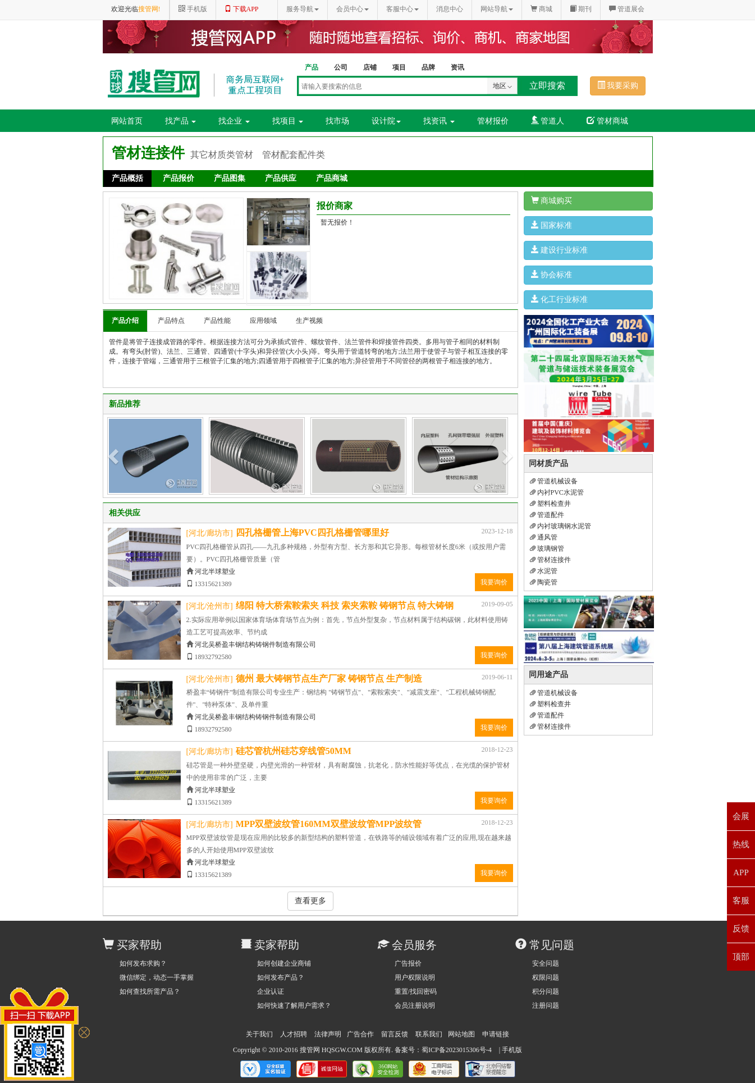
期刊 (581, 9)
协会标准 (552, 274)
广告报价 (408, 963)
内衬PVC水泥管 (557, 492)
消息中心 (449, 9)
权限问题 (545, 977)
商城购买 (552, 200)
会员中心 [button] (352, 9)
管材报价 (493, 121)
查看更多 (310, 901)
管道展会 (626, 9)
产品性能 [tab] (217, 321)
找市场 (337, 121)
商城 (541, 9)
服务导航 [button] (302, 9)
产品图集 (229, 178)
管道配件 (547, 515)
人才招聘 (293, 1034)
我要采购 (618, 85)
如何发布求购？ (143, 963)
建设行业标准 (559, 249)
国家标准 (552, 225)
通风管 (543, 537)
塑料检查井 (550, 504)
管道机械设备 (554, 481)
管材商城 (607, 120)
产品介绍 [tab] (125, 321)
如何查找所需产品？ (150, 991)
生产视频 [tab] (309, 321)
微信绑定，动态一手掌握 (157, 977)
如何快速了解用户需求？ (294, 1005)
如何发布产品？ (280, 977)
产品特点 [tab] (171, 321)
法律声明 (327, 1034)
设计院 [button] (386, 121)
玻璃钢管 (547, 548)
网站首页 (127, 121)
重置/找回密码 (416, 991)
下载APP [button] (242, 9)
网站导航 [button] (497, 9)
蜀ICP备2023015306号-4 (457, 1050)
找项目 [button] (288, 121)
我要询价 (494, 582)
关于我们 (259, 1034)
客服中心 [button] (402, 9)
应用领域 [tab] (263, 321)
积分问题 (545, 991)
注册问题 (545, 1005)
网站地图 (461, 1034)
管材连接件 (550, 560)
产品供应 (280, 178)
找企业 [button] (234, 121)
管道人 (548, 120)
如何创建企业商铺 (284, 963)
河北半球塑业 (215, 571)
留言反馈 (394, 1034)
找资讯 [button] (439, 121)
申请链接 (495, 1034)
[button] (114, 456)
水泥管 (543, 571)
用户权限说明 (415, 977)
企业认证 (270, 991)
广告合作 (360, 1034)
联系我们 (428, 1034)
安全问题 (545, 963)
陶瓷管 (543, 582)
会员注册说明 (415, 1005)
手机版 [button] (193, 9)
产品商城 (331, 178)
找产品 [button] (180, 121)
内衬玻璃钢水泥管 (560, 526)
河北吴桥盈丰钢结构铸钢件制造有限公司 (255, 644)
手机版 (512, 1050)
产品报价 (178, 178)
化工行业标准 (559, 299)
